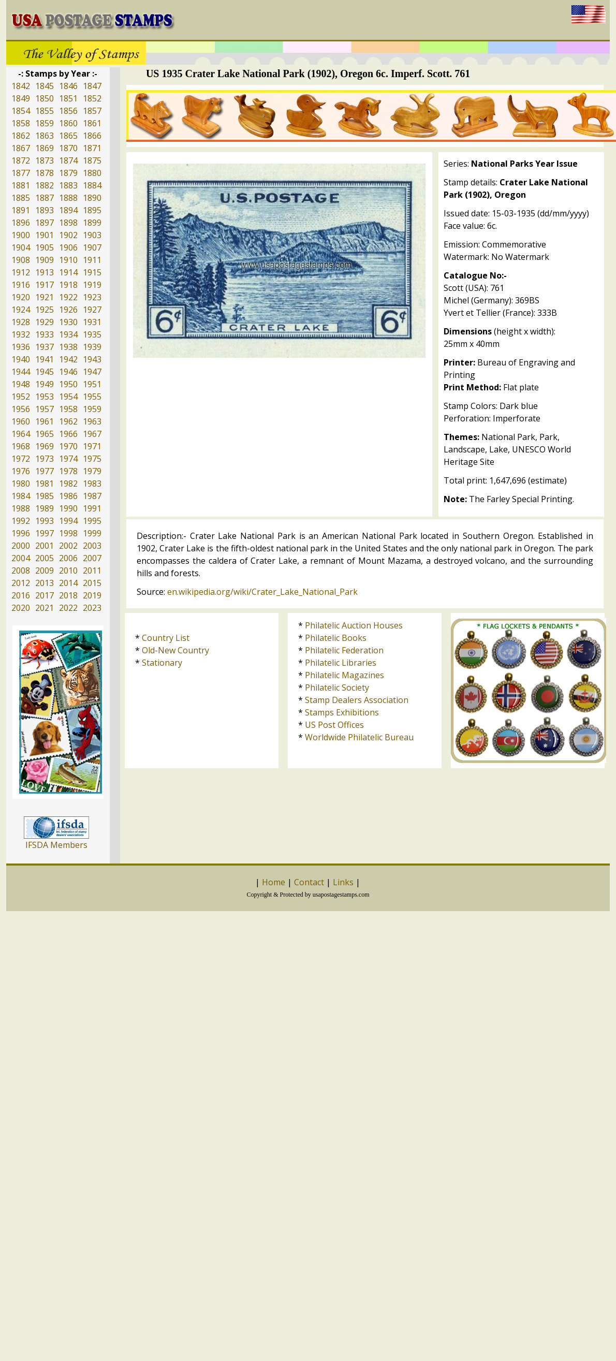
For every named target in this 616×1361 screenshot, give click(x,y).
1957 (44, 409)
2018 (68, 595)
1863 (44, 135)
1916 (20, 284)
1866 (92, 135)
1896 (20, 222)
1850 (44, 98)
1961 (44, 421)
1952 (20, 396)
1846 (68, 86)
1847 (92, 86)
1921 (44, 297)
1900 (20, 235)
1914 (68, 272)
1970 (68, 446)
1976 (20, 471)
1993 (44, 520)
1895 (92, 210)
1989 (44, 508)
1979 (92, 471)
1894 (68, 210)
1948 (20, 384)
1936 (20, 347)
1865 (68, 135)
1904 (20, 247)
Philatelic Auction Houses (354, 625)
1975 (92, 458)
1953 (44, 396)
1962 (68, 421)
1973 (44, 458)
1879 (68, 173)
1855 (44, 110)
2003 (92, 545)
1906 (68, 247)
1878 (44, 173)
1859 (44, 123)
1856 (68, 110)
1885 (20, 197)
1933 (44, 334)
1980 (20, 483)
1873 (44, 160)
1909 (44, 260)
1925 (44, 309)
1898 (68, 222)
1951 (92, 384)
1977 (44, 471)
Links (343, 882)
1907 (92, 247)
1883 (68, 185)
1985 (44, 496)
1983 (92, 483)
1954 (68, 396)
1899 (92, 222)
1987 (92, 496)
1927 (92, 309)
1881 (20, 185)
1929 (44, 322)
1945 (44, 371)
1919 (92, 284)
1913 (44, 272)
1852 (92, 98)
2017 (44, 595)
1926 (68, 309)
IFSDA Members (56, 845)
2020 (20, 607)
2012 (20, 583)
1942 (68, 359)
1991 (92, 508)
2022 (68, 607)
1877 (20, 173)
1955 (92, 396)
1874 (68, 160)
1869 (44, 148)
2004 (20, 558)
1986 (68, 496)
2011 (92, 570)
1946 (68, 371)
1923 (92, 297)
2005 (44, 558)
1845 (44, 86)
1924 (20, 309)
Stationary (162, 662)
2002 (68, 545)
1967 (92, 434)
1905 (44, 247)
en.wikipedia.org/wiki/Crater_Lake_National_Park (262, 591)
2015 (92, 583)
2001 (44, 545)
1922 (68, 297)
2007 (92, 558)
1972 (20, 458)
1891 (20, 210)
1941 (44, 359)
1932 (20, 334)
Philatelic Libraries (340, 662)
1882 (44, 185)
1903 (92, 235)
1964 (20, 434)
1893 (44, 210)
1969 (44, 446)
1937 (44, 347)
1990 (68, 508)
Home (273, 882)
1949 (44, 384)
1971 (92, 446)
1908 (20, 260)
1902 (68, 235)
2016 (20, 595)
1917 (44, 284)
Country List (165, 637)
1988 (20, 508)
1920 (20, 297)
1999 (92, 533)
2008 (20, 570)
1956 (20, 409)
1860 (68, 123)
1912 (20, 272)
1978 (68, 471)
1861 (92, 123)
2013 (44, 583)
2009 (44, 570)
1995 (92, 520)
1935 (92, 334)
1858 (20, 123)
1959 (92, 409)
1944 (20, 371)
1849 (20, 98)
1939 (92, 347)
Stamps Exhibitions (342, 712)
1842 (20, 86)
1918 (68, 284)
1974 (68, 458)
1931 (92, 322)
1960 (20, 421)
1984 (20, 496)
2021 (44, 607)
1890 (92, 197)
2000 (20, 545)
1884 (92, 185)
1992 (20, 520)
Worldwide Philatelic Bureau (359, 737)
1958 (68, 409)
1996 (20, 533)
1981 (44, 483)
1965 (44, 434)
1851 (68, 98)
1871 (92, 148)
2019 (92, 595)
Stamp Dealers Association (356, 700)
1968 (20, 446)
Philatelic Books (335, 637)
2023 (92, 607)
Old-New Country (175, 650)
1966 (68, 434)
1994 (68, 520)
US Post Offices (334, 724)
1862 (20, 135)
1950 (68, 384)
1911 (92, 260)
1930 (68, 322)
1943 (92, 359)
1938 (68, 347)
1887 (44, 197)
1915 (92, 272)
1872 (20, 160)
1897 (44, 222)
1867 (20, 148)
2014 (68, 583)
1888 (68, 197)
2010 (68, 570)
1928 (20, 322)
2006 (68, 558)
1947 (92, 371)
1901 (44, 235)
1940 (20, 359)
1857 (92, 110)
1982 (68, 483)
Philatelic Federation (344, 650)
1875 (92, 160)
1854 (20, 110)
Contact (309, 882)
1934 (68, 334)
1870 (68, 148)
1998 (68, 533)
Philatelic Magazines (344, 675)
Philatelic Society (337, 687)
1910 (68, 260)
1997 (44, 533)
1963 (92, 421)
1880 (92, 173)
